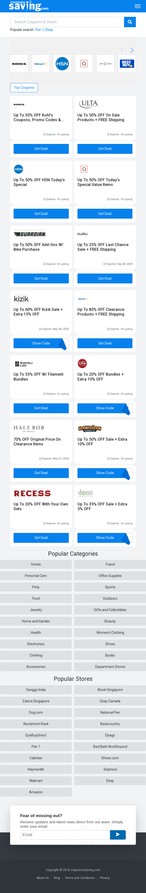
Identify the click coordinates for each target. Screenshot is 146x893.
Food (36, 598)
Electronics (35, 644)
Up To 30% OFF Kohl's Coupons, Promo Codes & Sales (37, 120)
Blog (57, 878)
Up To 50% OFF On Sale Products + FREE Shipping (100, 117)
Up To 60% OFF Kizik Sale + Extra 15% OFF (38, 312)
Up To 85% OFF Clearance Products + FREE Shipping (100, 312)
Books (110, 655)
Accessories (35, 667)
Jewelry (36, 610)
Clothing (36, 655)
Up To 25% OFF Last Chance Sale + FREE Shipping (102, 247)
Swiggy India (36, 690)
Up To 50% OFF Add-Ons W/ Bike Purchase (38, 247)
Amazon (36, 792)
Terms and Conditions (80, 878)
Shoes (110, 644)
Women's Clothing (110, 633)
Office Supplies (110, 576)
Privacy (105, 878)
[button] (130, 50)
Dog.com (36, 712)
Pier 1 (39, 30)
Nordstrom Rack (36, 724)
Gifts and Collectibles (110, 610)
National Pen (110, 712)
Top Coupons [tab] (24, 88)
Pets (35, 587)
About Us (42, 878)
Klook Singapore (110, 690)
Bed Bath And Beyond (110, 747)
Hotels (36, 564)
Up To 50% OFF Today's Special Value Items (98, 182)
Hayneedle (36, 769)
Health (36, 633)
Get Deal (41, 149)
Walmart (36, 781)
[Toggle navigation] (137, 6)
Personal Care (36, 576)
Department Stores (110, 667)
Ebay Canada (110, 701)
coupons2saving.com (85, 870)
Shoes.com (110, 758)
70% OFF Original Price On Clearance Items (37, 441)
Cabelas (36, 758)
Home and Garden (36, 621)
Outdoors (110, 598)
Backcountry (110, 724)
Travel (110, 564)
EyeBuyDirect (36, 735)
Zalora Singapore (35, 701)
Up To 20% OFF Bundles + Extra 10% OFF (100, 376)
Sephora (110, 769)
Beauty (110, 621)
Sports (110, 587)
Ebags (110, 735)
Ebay (49, 30)
